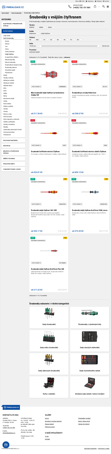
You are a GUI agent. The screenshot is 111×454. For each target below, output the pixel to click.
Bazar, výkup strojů (84, 421)
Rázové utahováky (10, 62)
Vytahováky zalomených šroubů (12, 129)
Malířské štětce (7, 85)
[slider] (40, 46)
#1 (44, 40)
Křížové (7, 44)
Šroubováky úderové (11, 67)
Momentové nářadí (8, 98)
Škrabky (5, 127)
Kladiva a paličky (8, 106)
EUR (83, 1)
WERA (41, 27)
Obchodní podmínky (90, 448)
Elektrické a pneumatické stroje (12, 25)
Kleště (5, 75)
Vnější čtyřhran (9, 54)
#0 (30, 40)
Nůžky (5, 93)
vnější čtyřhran (45, 33)
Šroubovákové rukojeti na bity (13, 65)
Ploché (7, 41)
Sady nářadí (6, 35)
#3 (58, 40)
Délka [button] (31, 43)
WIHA (50, 27)
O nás (47, 436)
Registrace (89, 1)
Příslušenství (8, 72)
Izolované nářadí (34, 52)
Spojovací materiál (10, 140)
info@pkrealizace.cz (9, 433)
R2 (78, 40)
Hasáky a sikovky (8, 78)
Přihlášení (98, 1)
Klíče (4, 88)
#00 (37, 40)
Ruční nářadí (5, 13)
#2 (51, 40)
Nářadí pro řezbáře (8, 83)
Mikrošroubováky (10, 59)
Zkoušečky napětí (10, 70)
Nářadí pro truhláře (8, 80)
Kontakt (106, 1)
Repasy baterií (49, 424)
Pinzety (5, 111)
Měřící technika (9, 158)
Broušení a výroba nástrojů (53, 421)
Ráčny (5, 96)
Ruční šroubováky (16, 13)
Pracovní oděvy (9, 164)
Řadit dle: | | (59, 57)
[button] (96, 7)
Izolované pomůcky (9, 132)
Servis (47, 418)
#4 (64, 40)
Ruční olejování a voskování (11, 119)
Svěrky (5, 101)
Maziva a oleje (7, 114)
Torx (6, 46)
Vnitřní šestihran (9, 51)
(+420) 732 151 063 (9, 427)
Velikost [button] (32, 37)
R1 (71, 40)
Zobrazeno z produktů (38, 57)
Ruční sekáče (7, 103)
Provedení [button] (32, 50)
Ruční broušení (7, 116)
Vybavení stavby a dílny (12, 169)
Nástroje (6, 146)
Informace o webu (103, 448)
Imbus (7, 49)
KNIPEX (31, 27)
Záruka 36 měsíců (83, 424)
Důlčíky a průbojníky (9, 122)
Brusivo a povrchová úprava (11, 152)
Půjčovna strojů (50, 427)
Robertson (32, 33)
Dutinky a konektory (9, 124)
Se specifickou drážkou (11, 57)
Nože (4, 91)
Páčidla (5, 109)
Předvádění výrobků (84, 418)
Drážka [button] (31, 31)
